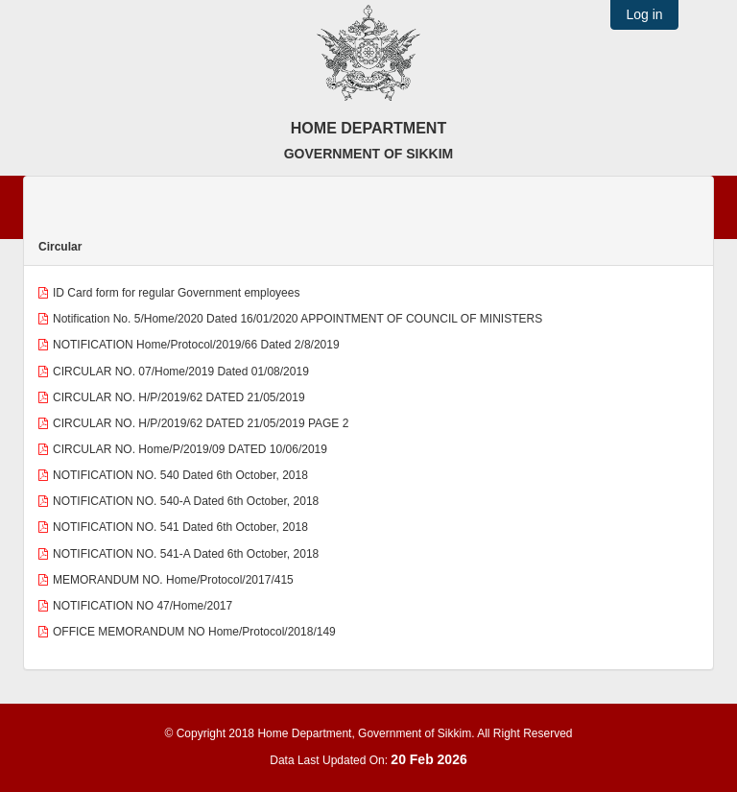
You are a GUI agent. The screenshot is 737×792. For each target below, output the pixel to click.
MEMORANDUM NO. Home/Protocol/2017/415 (173, 580)
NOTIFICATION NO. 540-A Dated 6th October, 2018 (186, 501)
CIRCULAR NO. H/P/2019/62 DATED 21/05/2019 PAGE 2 (200, 423)
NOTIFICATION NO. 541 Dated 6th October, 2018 (180, 527)
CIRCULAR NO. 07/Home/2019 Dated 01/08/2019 (181, 371)
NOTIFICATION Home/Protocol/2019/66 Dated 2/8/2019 (196, 344)
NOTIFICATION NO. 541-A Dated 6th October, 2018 (186, 554)
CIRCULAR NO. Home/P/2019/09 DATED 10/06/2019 (190, 449)
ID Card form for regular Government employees (176, 293)
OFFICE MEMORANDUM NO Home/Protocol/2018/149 (194, 631)
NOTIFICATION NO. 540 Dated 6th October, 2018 (180, 475)
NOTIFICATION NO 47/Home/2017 (142, 605)
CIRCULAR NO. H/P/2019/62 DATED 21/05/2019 (179, 397)
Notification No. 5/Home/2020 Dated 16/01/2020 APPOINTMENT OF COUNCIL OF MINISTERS (297, 318)
